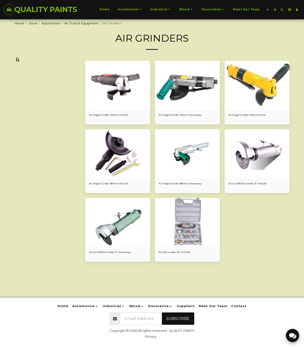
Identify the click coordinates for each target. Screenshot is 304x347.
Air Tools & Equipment (81, 23)
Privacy (150, 336)
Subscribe (178, 318)
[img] (117, 96)
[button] (267, 9)
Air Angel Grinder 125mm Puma (252, 127)
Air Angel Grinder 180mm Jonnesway (178, 199)
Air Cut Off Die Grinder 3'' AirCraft (254, 197)
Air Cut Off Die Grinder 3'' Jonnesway (108, 274)
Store (32, 23)
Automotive (50, 23)
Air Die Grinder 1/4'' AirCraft (179, 272)
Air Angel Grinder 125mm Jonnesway (187, 127)
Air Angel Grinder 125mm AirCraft (114, 127)
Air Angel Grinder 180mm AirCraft (114, 197)
